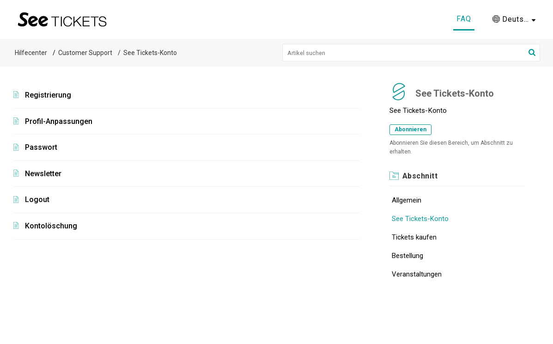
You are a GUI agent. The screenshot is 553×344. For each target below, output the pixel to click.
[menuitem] (514, 19)
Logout (37, 199)
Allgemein (406, 200)
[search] (411, 52)
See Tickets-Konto (420, 219)
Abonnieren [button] (410, 129)
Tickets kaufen (414, 237)
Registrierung (48, 95)
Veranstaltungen (417, 274)
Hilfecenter (31, 52)
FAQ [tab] (463, 18)
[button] (532, 52)
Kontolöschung (51, 225)
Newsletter (43, 173)
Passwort (41, 147)
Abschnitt (420, 176)
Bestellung (407, 256)
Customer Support (85, 52)
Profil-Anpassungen (58, 121)
